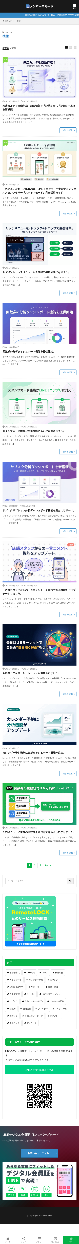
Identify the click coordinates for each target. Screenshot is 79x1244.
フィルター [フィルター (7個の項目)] (43, 1008)
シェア (24, 1240)
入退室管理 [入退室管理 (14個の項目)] (15, 994)
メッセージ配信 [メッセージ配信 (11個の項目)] (57, 1001)
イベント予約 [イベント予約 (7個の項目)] (61, 1008)
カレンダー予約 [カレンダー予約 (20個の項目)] (36, 979)
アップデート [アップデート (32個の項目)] (16, 979)
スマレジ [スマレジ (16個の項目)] (54, 979)
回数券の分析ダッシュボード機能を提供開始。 (29, 351)
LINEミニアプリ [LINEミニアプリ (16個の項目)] (17, 987)
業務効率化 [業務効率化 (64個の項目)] (15, 972)
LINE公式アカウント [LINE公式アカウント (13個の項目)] (51, 994)
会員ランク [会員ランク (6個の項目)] (15, 1023)
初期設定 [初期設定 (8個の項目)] (27, 1008)
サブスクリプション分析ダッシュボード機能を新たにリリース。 (39, 510)
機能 (19, 21)
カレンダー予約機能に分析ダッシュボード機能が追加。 (34, 752)
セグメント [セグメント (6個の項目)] (55, 1016)
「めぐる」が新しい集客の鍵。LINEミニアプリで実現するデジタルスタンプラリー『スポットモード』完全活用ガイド (39, 190)
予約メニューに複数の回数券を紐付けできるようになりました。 (39, 831)
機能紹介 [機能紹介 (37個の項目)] (59, 972)
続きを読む (68, 130)
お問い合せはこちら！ (39, 1153)
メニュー (39, 1240)
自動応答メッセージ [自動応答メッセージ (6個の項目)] (34, 1016)
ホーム (8, 1240)
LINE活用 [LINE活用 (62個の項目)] (31, 972)
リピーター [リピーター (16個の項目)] (36, 987)
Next (47, 865)
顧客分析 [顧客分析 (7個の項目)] (14, 1016)
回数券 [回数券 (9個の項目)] (13, 1008)
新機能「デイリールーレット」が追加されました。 (32, 673)
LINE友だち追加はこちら (40, 1069)
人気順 (13, 47)
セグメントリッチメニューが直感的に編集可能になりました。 (38, 272)
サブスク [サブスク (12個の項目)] (14, 1001)
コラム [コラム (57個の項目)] (45, 972)
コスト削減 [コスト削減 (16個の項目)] (53, 987)
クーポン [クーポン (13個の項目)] (31, 994)
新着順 (6, 47)
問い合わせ (55, 1240)
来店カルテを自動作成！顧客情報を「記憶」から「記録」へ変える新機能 (39, 107)
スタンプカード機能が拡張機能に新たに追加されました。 (35, 430)
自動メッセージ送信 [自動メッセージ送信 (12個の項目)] (34, 1001)
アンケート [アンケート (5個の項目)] (32, 1023)
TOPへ (71, 1240)
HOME (8, 21)
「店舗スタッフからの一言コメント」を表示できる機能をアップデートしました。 (39, 591)
